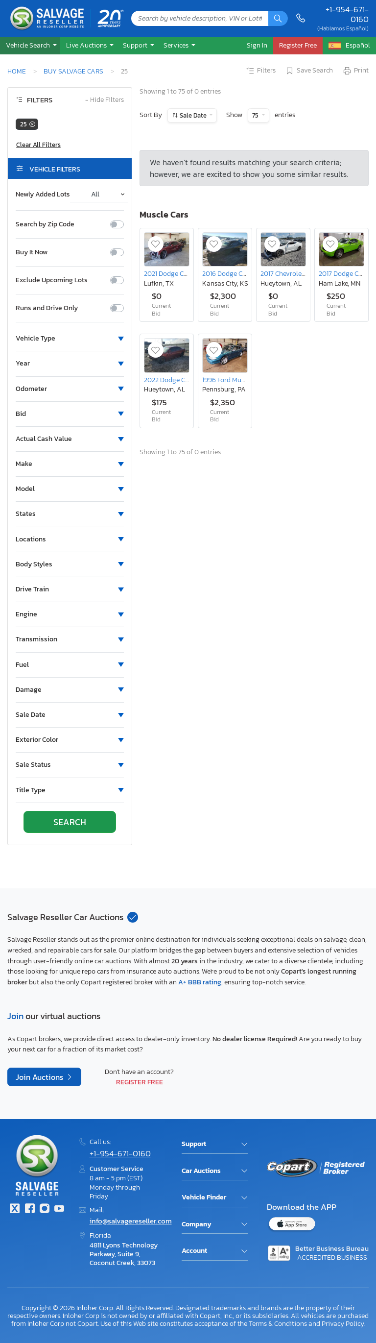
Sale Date (193, 115)
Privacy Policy (343, 1323)
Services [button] (177, 45)
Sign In (257, 45)
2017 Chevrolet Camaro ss (298, 273)
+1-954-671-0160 (347, 14)
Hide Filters (104, 100)
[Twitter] (14, 1209)
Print (355, 71)
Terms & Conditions (278, 1323)
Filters (260, 71)
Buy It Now (31, 252)
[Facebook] (29, 1209)
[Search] (278, 18)
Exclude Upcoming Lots (52, 280)
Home (16, 71)
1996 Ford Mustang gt (234, 379)
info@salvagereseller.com (131, 1220)
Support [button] (136, 45)
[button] (30, 45)
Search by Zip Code (45, 224)
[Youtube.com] (59, 1209)
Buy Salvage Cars (73, 71)
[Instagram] (44, 1209)
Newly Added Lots (43, 194)
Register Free (139, 1081)
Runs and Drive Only (47, 308)
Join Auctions (40, 1077)
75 (256, 115)
